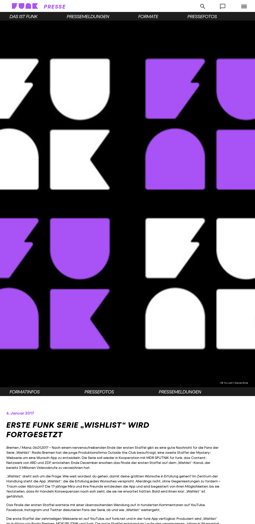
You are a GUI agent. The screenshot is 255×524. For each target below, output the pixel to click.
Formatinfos (25, 391)
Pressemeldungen (88, 16)
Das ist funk (23, 16)
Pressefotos (202, 16)
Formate (148, 16)
